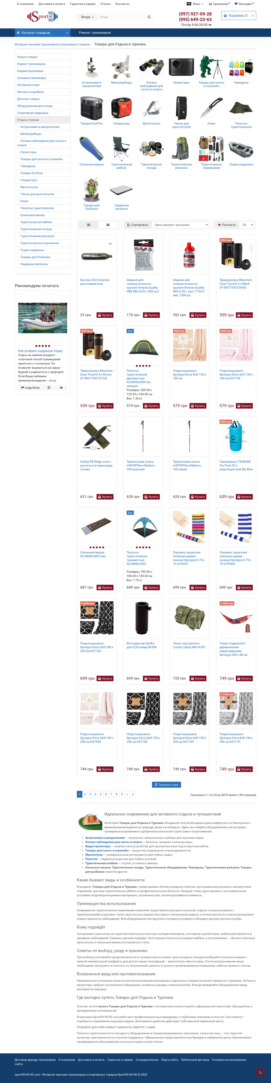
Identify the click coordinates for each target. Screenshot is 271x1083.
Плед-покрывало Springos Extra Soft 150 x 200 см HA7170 (236, 737)
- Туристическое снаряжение (38, 243)
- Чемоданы (26, 166)
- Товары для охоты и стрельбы (40, 159)
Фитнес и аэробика (30, 92)
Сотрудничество (147, 1059)
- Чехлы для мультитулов (35, 194)
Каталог (42, 31)
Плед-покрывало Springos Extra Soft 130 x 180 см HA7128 (236, 374)
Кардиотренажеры (30, 71)
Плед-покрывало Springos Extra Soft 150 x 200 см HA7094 (96, 737)
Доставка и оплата (52, 4)
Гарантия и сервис (83, 4)
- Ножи (22, 201)
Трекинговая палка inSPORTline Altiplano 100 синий (187, 465)
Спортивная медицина (32, 112)
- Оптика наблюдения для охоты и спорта (41, 143)
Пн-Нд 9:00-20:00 (196, 25)
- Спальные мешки (31, 215)
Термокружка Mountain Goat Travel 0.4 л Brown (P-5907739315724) (96, 374)
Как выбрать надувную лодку (40, 351)
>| (132, 794)
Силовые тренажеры (31, 78)
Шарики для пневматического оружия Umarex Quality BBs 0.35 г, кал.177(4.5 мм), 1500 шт (188, 287)
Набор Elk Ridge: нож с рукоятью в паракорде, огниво (96, 465)
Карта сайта (169, 1059)
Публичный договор (195, 1059)
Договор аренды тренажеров (35, 1059)
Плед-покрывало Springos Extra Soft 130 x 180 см (189, 374)
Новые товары (27, 57)
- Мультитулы (27, 187)
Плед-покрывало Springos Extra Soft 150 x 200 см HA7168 (143, 737)
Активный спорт (28, 85)
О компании (25, 4)
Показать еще (166, 784)
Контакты (122, 4)
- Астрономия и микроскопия (38, 126)
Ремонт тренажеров (95, 33)
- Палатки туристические (35, 208)
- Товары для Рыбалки (33, 257)
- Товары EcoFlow (30, 173)
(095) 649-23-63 (195, 19)
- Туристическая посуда (34, 229)
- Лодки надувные (30, 250)
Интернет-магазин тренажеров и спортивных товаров (52, 44)
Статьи (106, 4)
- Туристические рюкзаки (35, 236)
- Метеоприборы (29, 133)
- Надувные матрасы (32, 264)
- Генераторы (27, 180)
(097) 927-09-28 (195, 14)
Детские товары (28, 98)
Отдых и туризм (28, 119)
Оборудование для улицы (35, 105)
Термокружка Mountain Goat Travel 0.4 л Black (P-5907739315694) (236, 283)
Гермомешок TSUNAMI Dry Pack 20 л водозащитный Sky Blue (236, 465)
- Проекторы (26, 152)
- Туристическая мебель (34, 222)
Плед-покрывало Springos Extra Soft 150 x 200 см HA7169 (189, 737)
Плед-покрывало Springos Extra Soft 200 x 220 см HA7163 (96, 647)
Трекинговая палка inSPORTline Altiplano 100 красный (141, 465)
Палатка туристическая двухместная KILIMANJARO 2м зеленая (139, 378)
